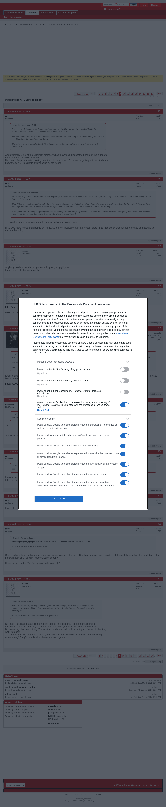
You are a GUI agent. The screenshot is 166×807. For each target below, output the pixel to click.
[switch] (124, 369)
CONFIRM (58, 498)
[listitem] (83, 362)
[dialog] (83, 403)
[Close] (141, 304)
